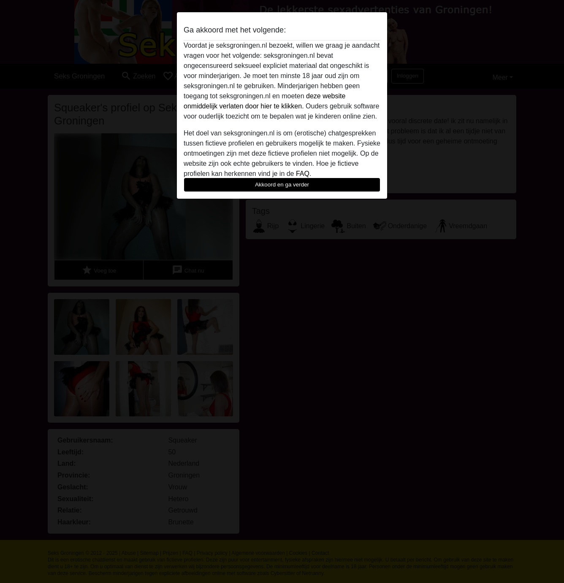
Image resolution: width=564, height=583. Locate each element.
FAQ (302, 173)
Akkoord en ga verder (282, 184)
